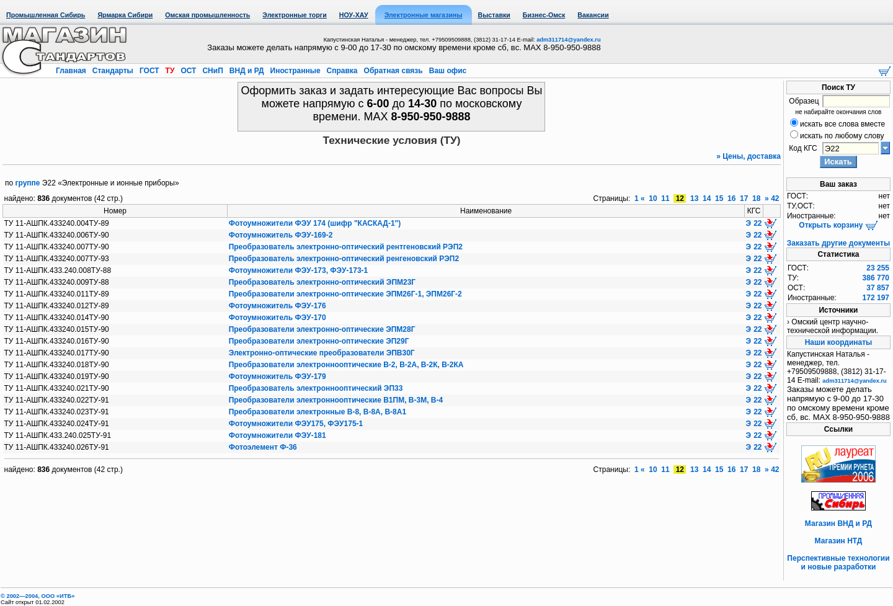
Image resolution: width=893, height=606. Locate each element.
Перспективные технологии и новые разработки (838, 562)
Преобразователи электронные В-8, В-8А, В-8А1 (317, 412)
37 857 (877, 287)
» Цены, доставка (748, 156)
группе (28, 183)
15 (719, 198)
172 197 (876, 297)
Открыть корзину (838, 225)
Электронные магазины (423, 15)
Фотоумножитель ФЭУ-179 (277, 376)
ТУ (169, 70)
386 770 (876, 278)
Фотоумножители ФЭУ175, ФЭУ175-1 (296, 423)
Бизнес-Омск (544, 15)
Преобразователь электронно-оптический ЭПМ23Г (322, 282)
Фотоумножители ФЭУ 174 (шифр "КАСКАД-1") (315, 223)
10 (653, 198)
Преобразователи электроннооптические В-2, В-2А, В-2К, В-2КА (346, 364)
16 (732, 198)
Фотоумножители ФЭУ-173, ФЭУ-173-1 (298, 270)
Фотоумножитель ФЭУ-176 (277, 305)
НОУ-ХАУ (353, 15)
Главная (72, 70)
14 (707, 198)
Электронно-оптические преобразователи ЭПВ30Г (322, 353)
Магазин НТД (839, 541)
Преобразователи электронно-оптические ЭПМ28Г (322, 329)
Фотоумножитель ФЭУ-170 (277, 317)
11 (665, 198)
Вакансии (592, 15)
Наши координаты (839, 342)
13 (694, 198)
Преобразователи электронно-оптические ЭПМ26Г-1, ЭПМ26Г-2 (345, 294)
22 (757, 223)
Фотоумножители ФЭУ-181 (277, 435)
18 (756, 198)
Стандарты (112, 70)
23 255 (877, 268)
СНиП (212, 70)
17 (744, 198)
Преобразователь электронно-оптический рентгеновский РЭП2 (346, 247)
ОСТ (188, 70)
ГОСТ (149, 70)
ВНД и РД (246, 70)
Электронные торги (294, 15)
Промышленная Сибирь (45, 15)
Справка (342, 70)
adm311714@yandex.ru (568, 40)
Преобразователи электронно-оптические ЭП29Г (319, 341)
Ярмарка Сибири (125, 15)
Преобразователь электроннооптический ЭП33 (316, 388)
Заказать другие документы (838, 243)
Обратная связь (393, 70)
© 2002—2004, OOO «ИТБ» (37, 596)
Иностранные (295, 70)
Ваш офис (446, 70)
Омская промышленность (207, 15)
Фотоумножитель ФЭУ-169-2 (281, 235)
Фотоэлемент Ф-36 (263, 447)
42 (775, 198)
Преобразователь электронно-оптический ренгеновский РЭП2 (344, 258)
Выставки (494, 15)
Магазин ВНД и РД (838, 523)
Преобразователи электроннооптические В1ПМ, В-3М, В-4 (336, 400)
